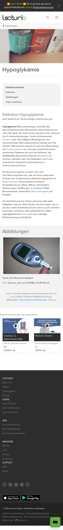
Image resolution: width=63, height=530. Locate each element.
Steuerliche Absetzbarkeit (37, 516)
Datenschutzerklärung (13, 513)
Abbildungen (12, 97)
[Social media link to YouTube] (22, 485)
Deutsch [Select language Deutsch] (22, 520)
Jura (4, 450)
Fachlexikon (11, 26)
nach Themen (9, 403)
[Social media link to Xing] (28, 485)
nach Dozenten (10, 412)
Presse (5, 386)
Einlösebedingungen (43, 7)
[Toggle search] (47, 17)
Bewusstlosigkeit (39, 191)
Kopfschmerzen (10, 181)
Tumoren (6, 139)
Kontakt (6, 395)
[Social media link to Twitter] (10, 485)
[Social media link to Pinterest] (16, 485)
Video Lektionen (14, 102)
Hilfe (4, 466)
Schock (25, 214)
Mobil (5, 471)
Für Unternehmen (11, 424)
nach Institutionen (11, 408)
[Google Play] (31, 498)
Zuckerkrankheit (14, 149)
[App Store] (11, 498)
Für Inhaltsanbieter (11, 429)
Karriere (6, 454)
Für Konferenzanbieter (13, 433)
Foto (4, 282)
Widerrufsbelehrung (12, 516)
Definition (10, 92)
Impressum (7, 520)
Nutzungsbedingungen (37, 513)
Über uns (7, 382)
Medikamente (44, 155)
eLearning (7, 458)
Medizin (6, 445)
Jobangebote (9, 391)
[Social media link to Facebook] (4, 485)
